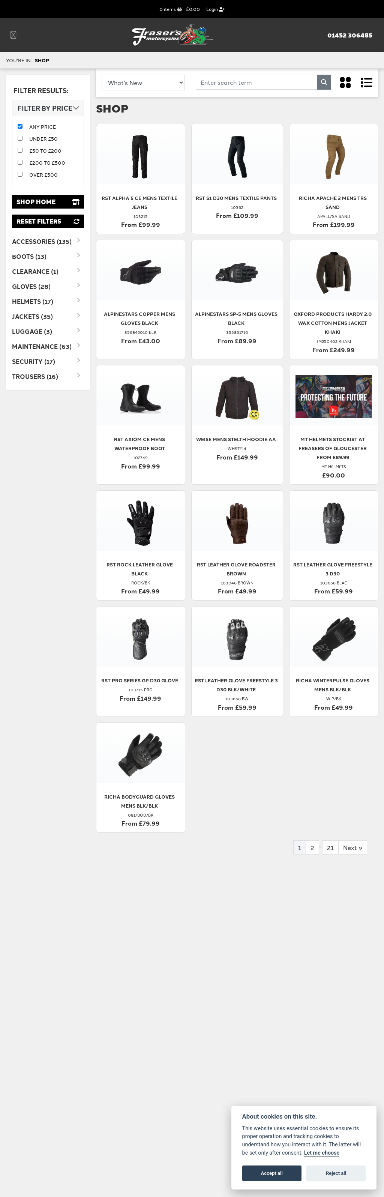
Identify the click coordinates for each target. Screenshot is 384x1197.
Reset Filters (48, 221)
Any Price (42, 126)
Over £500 (43, 174)
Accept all (272, 1173)
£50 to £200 (45, 150)
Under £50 (43, 138)
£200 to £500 (47, 162)
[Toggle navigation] (13, 35)
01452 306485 (349, 35)
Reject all (336, 1173)
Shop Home (48, 201)
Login (215, 9)
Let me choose (322, 1153)
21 (330, 847)
